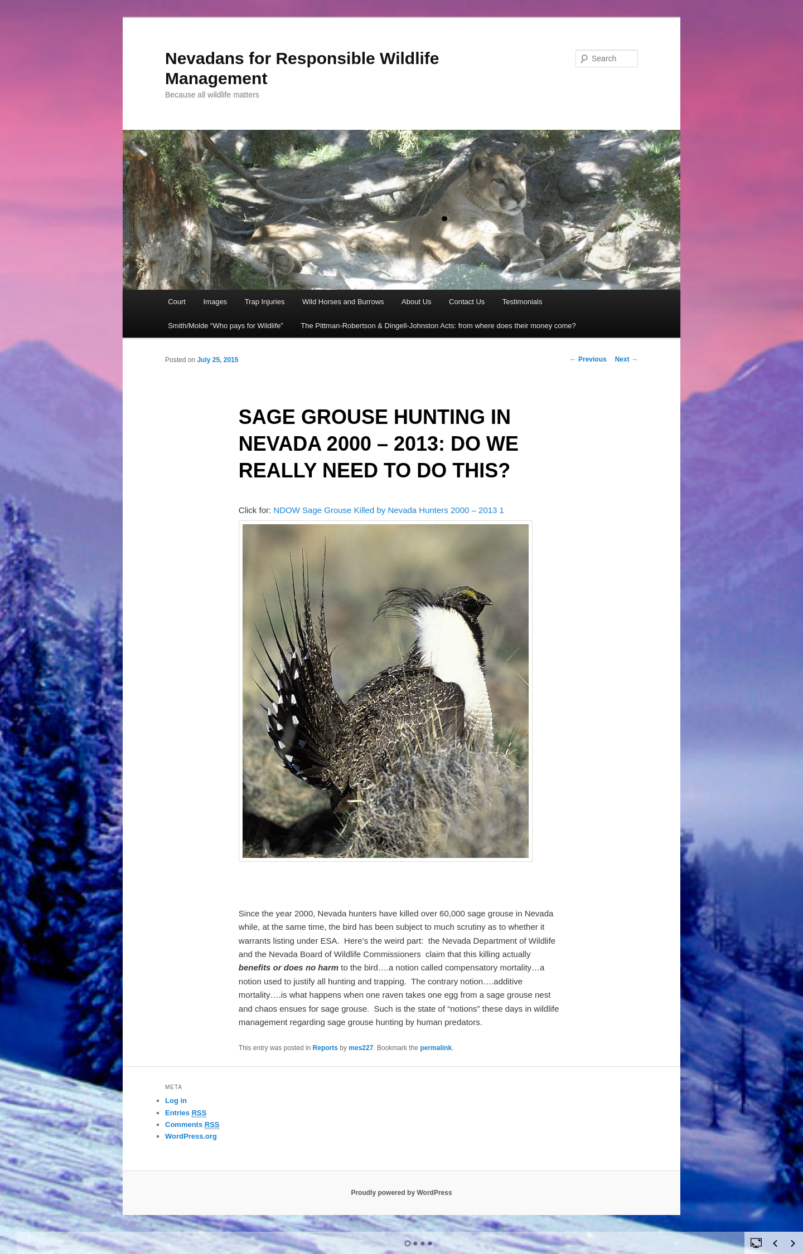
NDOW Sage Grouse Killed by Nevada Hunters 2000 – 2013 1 (388, 510)
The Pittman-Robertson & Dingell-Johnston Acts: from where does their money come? (438, 325)
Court (177, 301)
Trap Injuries (265, 301)
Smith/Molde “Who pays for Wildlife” (225, 325)
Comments (192, 1124)
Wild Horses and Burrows (343, 301)
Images (215, 301)
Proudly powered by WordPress (401, 1193)
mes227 (361, 1048)
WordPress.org (191, 1136)
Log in (176, 1100)
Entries (185, 1113)
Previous (588, 359)
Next (626, 359)
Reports (325, 1048)
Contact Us (467, 301)
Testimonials (522, 301)
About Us (416, 301)
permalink (436, 1048)
